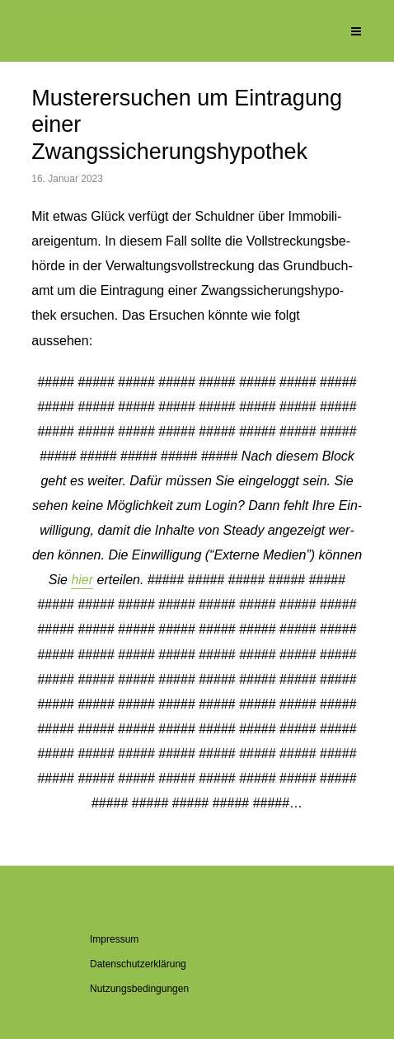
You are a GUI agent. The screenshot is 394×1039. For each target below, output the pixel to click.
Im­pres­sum (114, 939)
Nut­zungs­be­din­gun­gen (139, 989)
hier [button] (82, 580)
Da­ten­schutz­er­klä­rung (138, 964)
